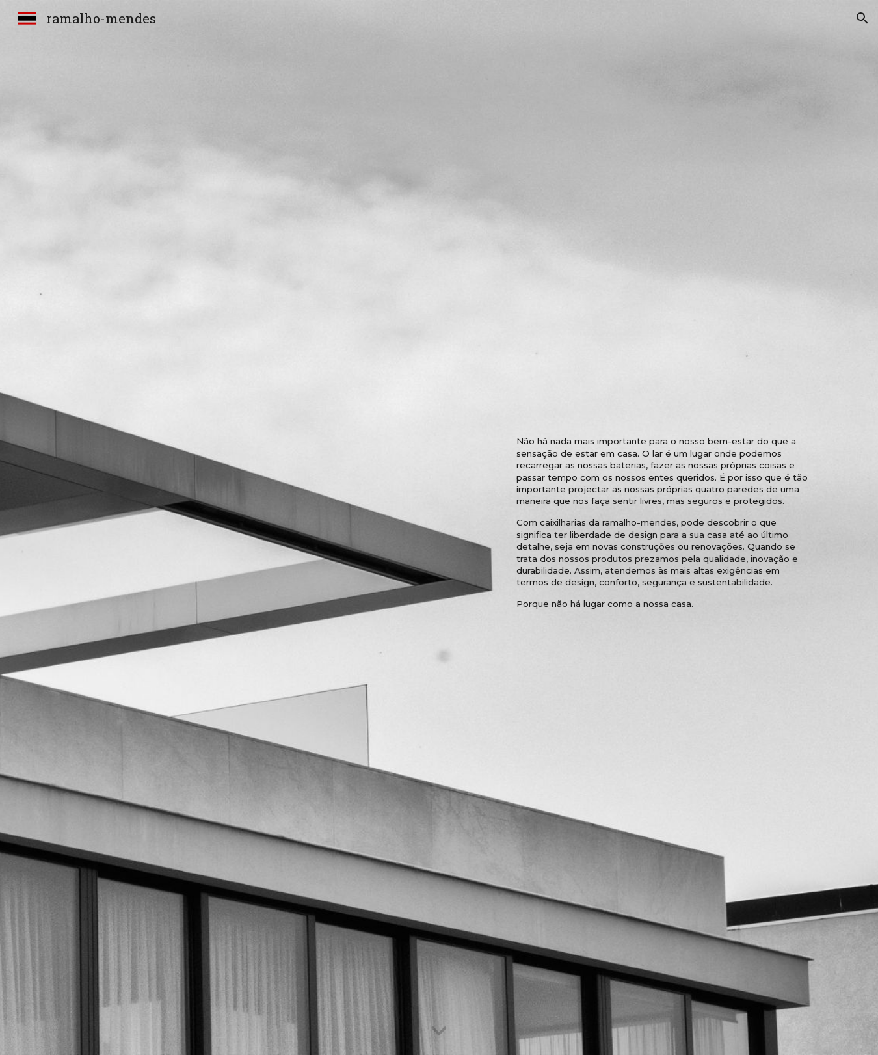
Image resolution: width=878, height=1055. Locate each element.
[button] (862, 18)
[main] (663, 527)
